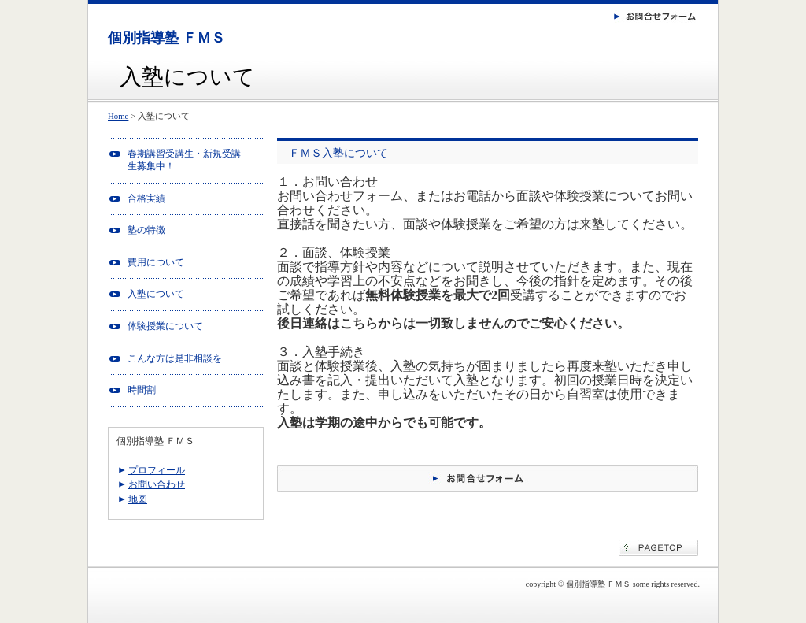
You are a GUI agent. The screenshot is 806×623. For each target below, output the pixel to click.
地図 (137, 499)
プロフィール (156, 470)
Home (118, 116)
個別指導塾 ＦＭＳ (166, 38)
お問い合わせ (156, 484)
